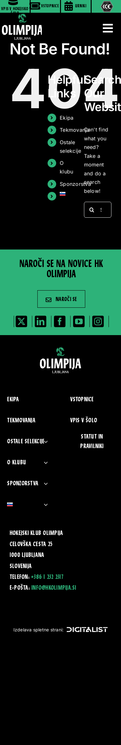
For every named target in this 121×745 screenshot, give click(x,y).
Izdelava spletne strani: (60, 629)
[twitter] (21, 321)
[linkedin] (40, 321)
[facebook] (59, 321)
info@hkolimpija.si (53, 588)
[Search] (92, 210)
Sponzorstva (75, 184)
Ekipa (66, 118)
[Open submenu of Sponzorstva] (46, 483)
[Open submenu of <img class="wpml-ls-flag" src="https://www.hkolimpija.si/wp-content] (46, 504)
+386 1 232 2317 (47, 577)
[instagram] (98, 321)
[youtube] (79, 321)
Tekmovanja (74, 130)
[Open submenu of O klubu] (46, 462)
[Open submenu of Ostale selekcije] (46, 441)
